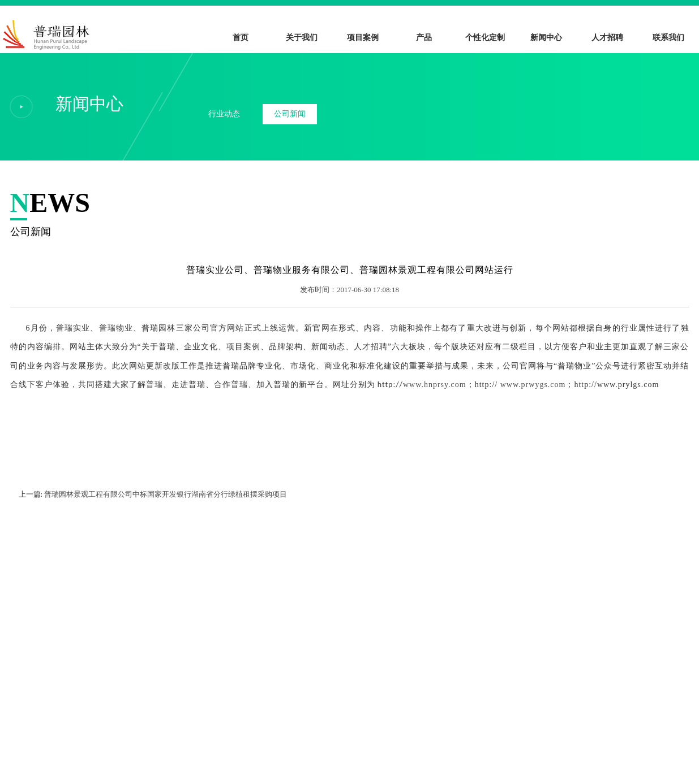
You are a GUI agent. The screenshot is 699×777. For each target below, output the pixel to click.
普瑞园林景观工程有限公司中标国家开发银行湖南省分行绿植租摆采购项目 (165, 494)
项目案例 (363, 37)
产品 (424, 37)
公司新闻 (290, 114)
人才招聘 (607, 37)
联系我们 (668, 37)
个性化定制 (485, 37)
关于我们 (302, 37)
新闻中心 (546, 37)
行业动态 (224, 114)
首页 (240, 37)
